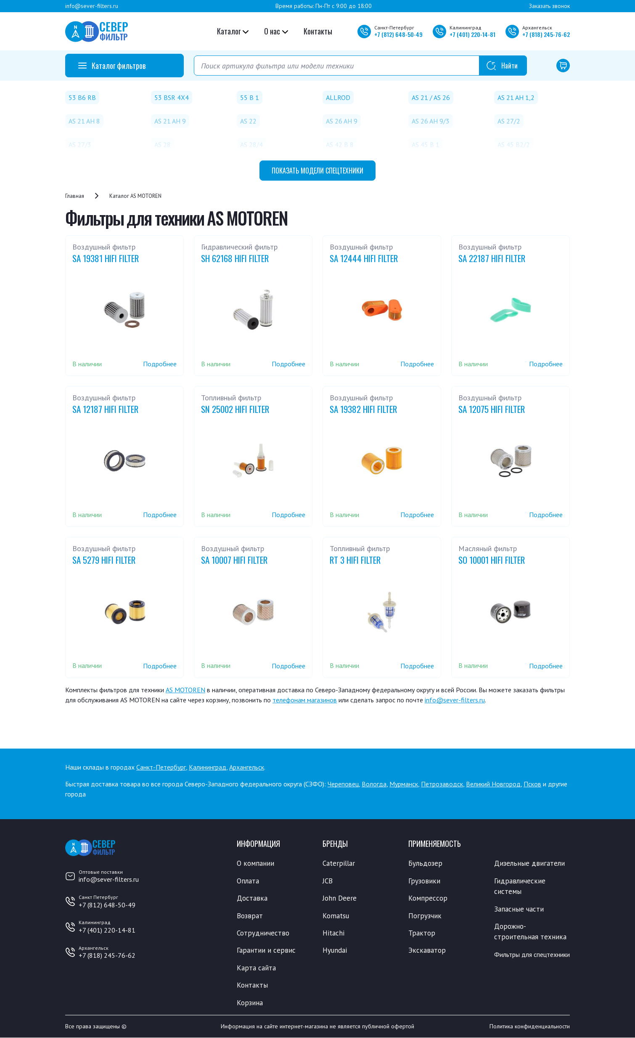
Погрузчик (425, 915)
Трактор (421, 933)
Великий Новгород (493, 784)
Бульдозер (425, 863)
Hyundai (335, 950)
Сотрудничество (263, 933)
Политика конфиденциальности (529, 1026)
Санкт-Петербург (161, 767)
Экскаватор (427, 950)
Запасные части (519, 909)
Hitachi (333, 933)
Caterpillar (339, 863)
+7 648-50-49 (398, 34)
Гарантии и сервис (266, 950)
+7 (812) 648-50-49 (107, 905)
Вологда (374, 784)
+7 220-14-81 (472, 34)
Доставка (252, 898)
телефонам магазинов (305, 700)
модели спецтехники (317, 171)
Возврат (250, 915)
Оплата (248, 881)
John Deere (340, 898)
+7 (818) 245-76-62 (107, 955)
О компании (255, 863)
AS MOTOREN (185, 690)
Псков (532, 784)
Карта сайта (256, 967)
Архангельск (246, 767)
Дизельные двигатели (529, 863)
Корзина (250, 1002)
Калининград (207, 767)
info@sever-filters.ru (91, 6)
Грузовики (424, 881)
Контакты (318, 31)
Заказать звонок (549, 6)
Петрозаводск (442, 784)
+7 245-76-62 (546, 34)
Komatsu (336, 915)
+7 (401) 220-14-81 (107, 930)
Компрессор (427, 898)
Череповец (343, 784)
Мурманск (403, 784)
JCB (328, 881)
